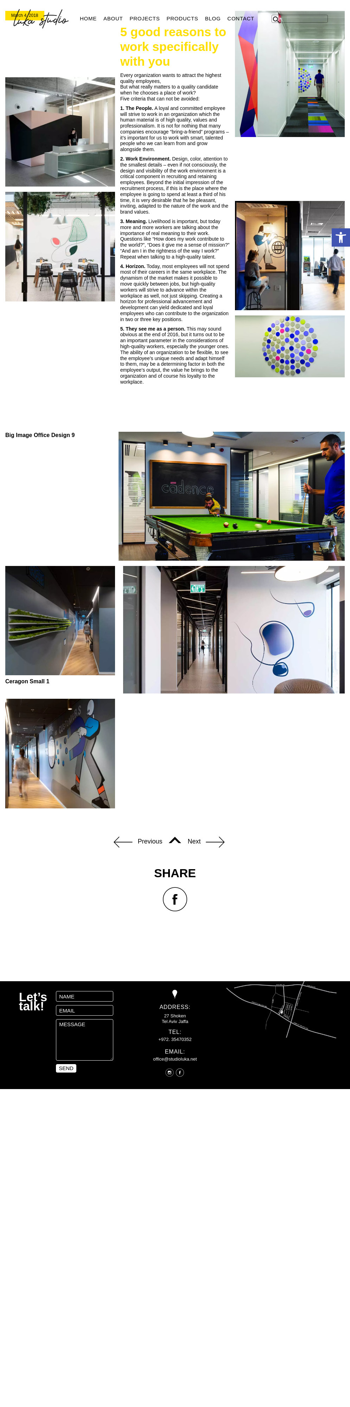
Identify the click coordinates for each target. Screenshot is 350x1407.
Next (206, 964)
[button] (341, 237)
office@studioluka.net (175, 1181)
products (182, 18)
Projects (144, 18)
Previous (138, 964)
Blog (213, 18)
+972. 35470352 (174, 1162)
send (66, 1191)
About (113, 18)
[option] (175, 66)
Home (88, 18)
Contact (240, 18)
